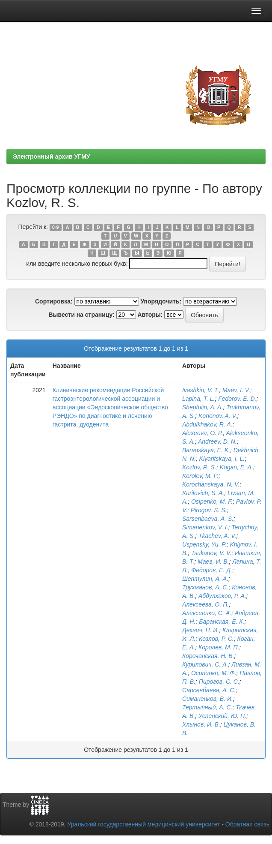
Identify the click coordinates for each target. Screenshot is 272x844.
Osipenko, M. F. (212, 501)
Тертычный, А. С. (207, 707)
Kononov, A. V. (217, 415)
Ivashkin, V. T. (200, 390)
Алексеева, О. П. (205, 604)
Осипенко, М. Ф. (214, 673)
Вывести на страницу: (81, 314)
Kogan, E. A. (236, 467)
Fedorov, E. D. (237, 398)
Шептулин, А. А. (205, 578)
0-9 (55, 227)
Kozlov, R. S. (199, 467)
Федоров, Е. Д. (211, 570)
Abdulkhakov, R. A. (207, 424)
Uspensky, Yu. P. (204, 544)
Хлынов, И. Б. (201, 724)
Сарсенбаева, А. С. (209, 690)
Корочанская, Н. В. (208, 655)
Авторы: (150, 314)
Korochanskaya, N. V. (210, 484)
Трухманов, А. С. (205, 587)
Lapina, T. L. (198, 398)
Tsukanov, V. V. (211, 553)
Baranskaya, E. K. (206, 450)
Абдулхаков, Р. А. (222, 595)
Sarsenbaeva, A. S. (208, 518)
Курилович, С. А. (205, 664)
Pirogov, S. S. (209, 510)
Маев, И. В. (213, 561)
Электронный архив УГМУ (51, 156)
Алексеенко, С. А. (206, 613)
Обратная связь (247, 824)
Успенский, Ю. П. (222, 715)
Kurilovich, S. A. (203, 493)
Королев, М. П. (218, 647)
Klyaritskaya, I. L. (222, 458)
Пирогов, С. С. (219, 681)
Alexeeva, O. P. (202, 433)
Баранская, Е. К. (221, 621)
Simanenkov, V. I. (205, 527)
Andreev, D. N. (217, 441)
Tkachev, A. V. (217, 535)
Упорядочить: (160, 301)
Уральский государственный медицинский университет (143, 824)
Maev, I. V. (236, 390)
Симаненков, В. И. (207, 698)
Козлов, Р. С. (216, 638)
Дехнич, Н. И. (200, 630)
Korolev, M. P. (200, 475)
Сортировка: (54, 301)
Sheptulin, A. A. (202, 407)
